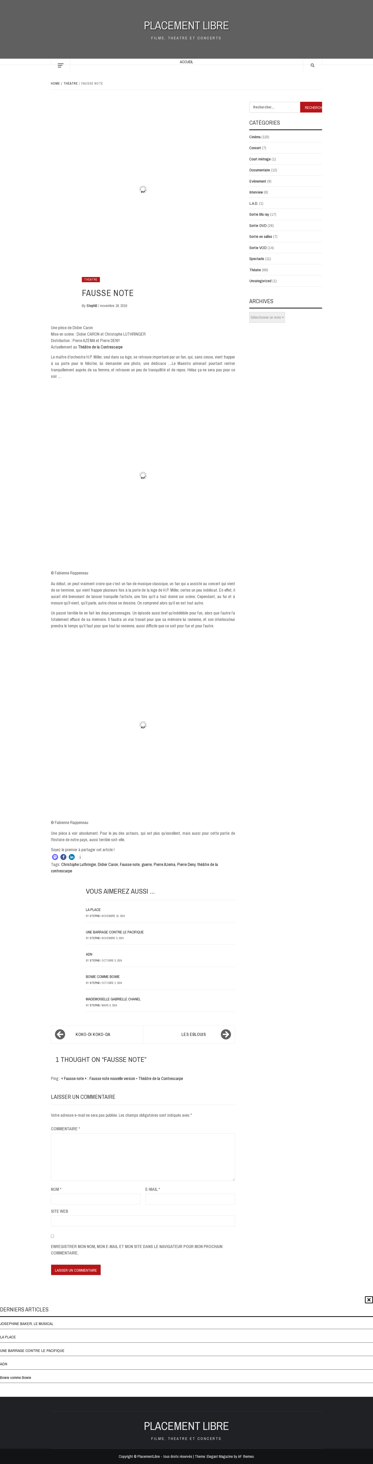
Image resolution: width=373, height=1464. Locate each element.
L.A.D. (253, 203)
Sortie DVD (258, 225)
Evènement (257, 181)
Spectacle (256, 258)
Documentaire (259, 170)
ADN (89, 954)
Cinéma (254, 136)
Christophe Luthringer (78, 864)
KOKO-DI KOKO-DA (93, 1034)
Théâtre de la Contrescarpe (100, 347)
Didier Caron (108, 864)
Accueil (186, 61)
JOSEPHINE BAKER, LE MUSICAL (26, 1323)
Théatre (91, 280)
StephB (92, 305)
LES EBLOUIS (194, 1034)
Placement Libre (186, 25)
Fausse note (130, 864)
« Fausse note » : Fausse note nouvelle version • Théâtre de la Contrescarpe (122, 1078)
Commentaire (65, 1129)
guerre (147, 864)
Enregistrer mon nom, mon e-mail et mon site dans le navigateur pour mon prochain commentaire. (136, 1250)
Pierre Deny (186, 864)
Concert (255, 147)
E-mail (152, 1189)
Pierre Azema (164, 864)
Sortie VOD (258, 247)
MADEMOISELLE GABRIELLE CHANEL (113, 999)
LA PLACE (93, 909)
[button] (55, 857)
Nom (56, 1189)
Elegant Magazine (220, 1456)
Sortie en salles (260, 236)
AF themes (246, 1456)
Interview (256, 192)
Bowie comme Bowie (103, 976)
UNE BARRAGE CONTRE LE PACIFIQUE (115, 932)
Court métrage (260, 159)
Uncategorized (260, 280)
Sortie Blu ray (259, 214)
